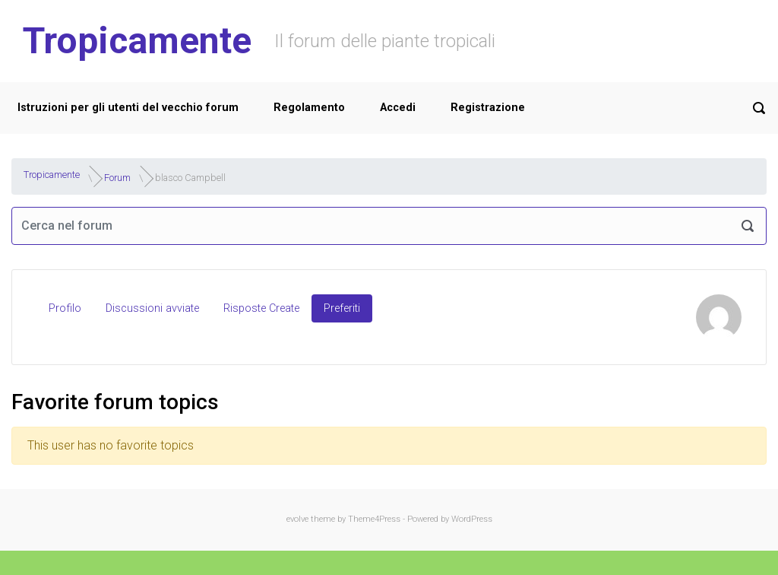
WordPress (471, 519)
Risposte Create (261, 308)
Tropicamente (137, 40)
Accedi (398, 107)
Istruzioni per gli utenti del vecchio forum (128, 107)
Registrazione (488, 107)
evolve (297, 519)
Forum (117, 177)
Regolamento (309, 107)
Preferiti (342, 308)
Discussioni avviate (152, 308)
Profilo (65, 308)
